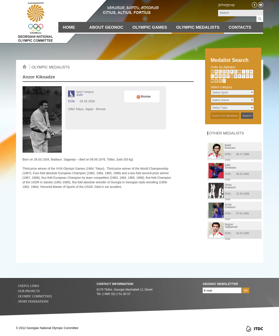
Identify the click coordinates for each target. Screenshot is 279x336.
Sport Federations (33, 301)
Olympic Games (149, 27)
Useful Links (28, 286)
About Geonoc (106, 27)
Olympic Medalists (198, 27)
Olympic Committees (35, 296)
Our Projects (29, 291)
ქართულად (226, 4)
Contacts (239, 27)
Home (69, 27)
